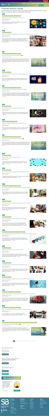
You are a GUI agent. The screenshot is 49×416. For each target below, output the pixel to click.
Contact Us (41, 407)
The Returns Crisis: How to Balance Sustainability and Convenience (16, 203)
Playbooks (32, 406)
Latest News (13, 400)
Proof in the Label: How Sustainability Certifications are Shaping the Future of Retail (19, 34)
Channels (24, 3)
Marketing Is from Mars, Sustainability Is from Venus (13, 17)
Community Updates (23, 403)
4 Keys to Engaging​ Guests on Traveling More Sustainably (14, 218)
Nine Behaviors (22, 408)
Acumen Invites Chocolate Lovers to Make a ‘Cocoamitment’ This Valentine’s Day (19, 233)
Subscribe (41, 5)
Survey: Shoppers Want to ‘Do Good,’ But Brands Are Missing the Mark (17, 187)
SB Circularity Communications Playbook (11, 324)
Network (33, 3)
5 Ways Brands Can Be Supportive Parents (11, 157)
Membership (22, 400)
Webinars (12, 411)
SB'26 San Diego (13, 408)
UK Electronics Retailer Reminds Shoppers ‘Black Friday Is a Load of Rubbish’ (18, 293)
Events (28, 3)
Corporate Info (42, 400)
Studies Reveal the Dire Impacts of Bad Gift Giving (12, 249)
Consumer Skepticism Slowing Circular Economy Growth (14, 123)
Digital (42, 3)
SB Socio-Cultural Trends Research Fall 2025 (11, 55)
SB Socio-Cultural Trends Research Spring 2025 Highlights (14, 89)
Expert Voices (13, 403)
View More (15, 23)
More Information (5, 354)
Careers (41, 406)
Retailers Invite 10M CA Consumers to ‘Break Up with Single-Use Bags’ (17, 74)
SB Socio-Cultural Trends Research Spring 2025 (12, 138)
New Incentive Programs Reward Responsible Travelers (14, 108)
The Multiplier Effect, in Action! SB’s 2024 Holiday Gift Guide (14, 264)
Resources (38, 3)
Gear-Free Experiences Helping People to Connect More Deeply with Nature (18, 278)
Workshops (32, 403)
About (46, 3)
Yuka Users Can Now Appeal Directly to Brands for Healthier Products (16, 309)
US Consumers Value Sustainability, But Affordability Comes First (15, 171)
